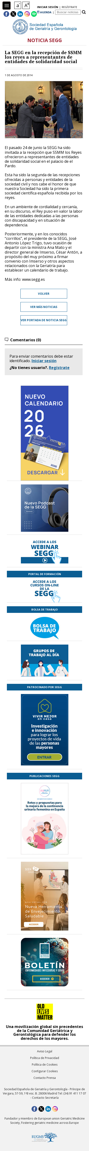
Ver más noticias (43, 307)
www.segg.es (33, 279)
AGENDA (44, 12)
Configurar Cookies (45, 1071)
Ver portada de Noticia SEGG (44, 320)
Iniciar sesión (44, 360)
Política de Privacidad (44, 1058)
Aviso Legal (44, 1051)
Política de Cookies (44, 1065)
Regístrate (59, 367)
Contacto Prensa (44, 1078)
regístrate (69, 7)
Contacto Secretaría (45, 1098)
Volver (43, 294)
